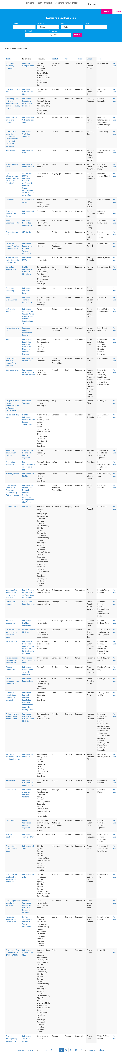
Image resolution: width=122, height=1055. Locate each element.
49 (81, 1050)
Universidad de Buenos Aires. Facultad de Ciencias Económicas (27, 248)
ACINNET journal (12, 507)
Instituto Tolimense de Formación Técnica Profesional (27, 922)
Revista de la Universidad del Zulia (11, 848)
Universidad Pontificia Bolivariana (26, 623)
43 (51, 1050)
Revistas (30, 3)
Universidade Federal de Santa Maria (28, 660)
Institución (29, 31)
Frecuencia (53, 31)
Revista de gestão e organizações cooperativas (12, 660)
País (62, 23)
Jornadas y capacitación (66, 3)
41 (42, 1050)
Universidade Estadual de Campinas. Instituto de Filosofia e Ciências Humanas (27, 347)
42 (46, 1050)
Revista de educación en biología (11, 453)
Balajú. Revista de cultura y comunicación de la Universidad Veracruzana (12, 405)
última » (102, 1050)
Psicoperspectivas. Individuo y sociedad (13, 903)
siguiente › (92, 1050)
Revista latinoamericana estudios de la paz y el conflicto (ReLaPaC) (13, 178)
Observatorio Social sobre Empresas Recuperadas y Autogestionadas (12, 490)
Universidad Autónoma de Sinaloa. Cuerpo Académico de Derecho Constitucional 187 (28, 316)
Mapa (118, 11)
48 (76, 1050)
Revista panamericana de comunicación (12, 681)
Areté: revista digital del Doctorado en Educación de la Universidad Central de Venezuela (12, 139)
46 (66, 1050)
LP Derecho (10, 200)
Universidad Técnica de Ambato (26, 1038)
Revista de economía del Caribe (11, 213)
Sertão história (11, 641)
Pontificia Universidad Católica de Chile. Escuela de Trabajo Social (28, 419)
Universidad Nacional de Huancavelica (27, 223)
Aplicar (77, 35)
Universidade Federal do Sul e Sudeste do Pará (28, 372)
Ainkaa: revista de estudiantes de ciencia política (12, 716)
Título (15, 23)
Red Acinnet (26, 507)
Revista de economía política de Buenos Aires (12, 246)
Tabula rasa (10, 780)
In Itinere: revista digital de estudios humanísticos (13, 260)
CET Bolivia (26, 232)
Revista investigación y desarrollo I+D (11, 1038)
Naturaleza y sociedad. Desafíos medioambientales (13, 756)
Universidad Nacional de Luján (26, 290)
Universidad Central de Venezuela (26, 134)
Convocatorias (45, 3)
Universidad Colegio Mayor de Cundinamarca (28, 782)
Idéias (8, 340)
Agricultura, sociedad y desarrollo (10, 65)
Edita (99, 59)
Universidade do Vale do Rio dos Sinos (28, 120)
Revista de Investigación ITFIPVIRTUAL (11, 919)
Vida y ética (10, 820)
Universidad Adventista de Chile (27, 952)
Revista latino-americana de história (11, 120)
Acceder (92, 4)
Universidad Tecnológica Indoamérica (27, 300)
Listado (107, 11)
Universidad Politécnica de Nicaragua (27, 91)
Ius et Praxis (10, 150)
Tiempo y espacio (12, 474)
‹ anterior (30, 1050)
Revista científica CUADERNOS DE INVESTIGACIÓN (12, 952)
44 (56, 1050)
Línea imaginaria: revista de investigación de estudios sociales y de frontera (13, 103)
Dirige (90, 59)
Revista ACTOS (12, 790)
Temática (40, 23)
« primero (20, 1050)
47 (71, 1050)
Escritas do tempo (13, 370)
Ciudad (87, 23)
